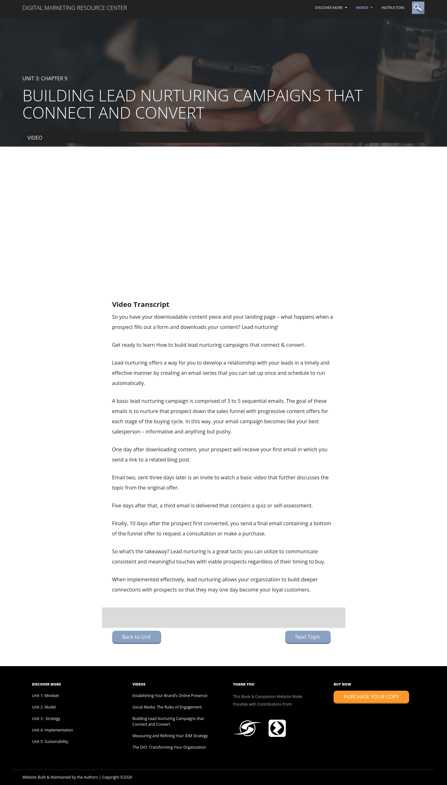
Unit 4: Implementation (52, 730)
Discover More (328, 7)
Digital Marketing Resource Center (74, 7)
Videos (362, 7)
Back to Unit (136, 636)
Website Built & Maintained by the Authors (60, 777)
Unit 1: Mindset (45, 695)
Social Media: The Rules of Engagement (167, 707)
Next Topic (308, 636)
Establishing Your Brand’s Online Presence (170, 695)
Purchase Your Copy (371, 696)
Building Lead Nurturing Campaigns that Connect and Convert (168, 721)
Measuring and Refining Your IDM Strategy (170, 735)
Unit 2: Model (44, 707)
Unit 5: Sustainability (50, 741)
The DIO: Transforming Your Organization (169, 747)
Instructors (393, 7)
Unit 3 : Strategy (46, 718)
